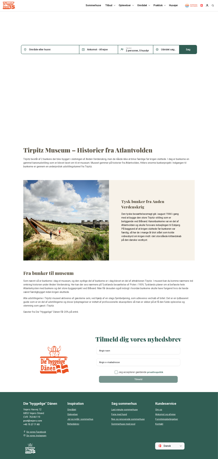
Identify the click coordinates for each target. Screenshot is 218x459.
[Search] (213, 6)
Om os (158, 409)
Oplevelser (73, 414)
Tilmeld (138, 379)
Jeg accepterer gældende (139, 372)
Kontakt (159, 424)
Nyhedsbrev (73, 424)
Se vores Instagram (37, 435)
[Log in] (207, 6)
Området (72, 409)
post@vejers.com (33, 420)
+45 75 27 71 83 (32, 424)
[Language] (201, 6)
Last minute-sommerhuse (125, 409)
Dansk (164, 446)
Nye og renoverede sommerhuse (129, 419)
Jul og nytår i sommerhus (80, 419)
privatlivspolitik (155, 372)
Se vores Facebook (36, 432)
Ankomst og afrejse (165, 414)
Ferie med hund (119, 414)
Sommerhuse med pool (123, 424)
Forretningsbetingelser (167, 419)
